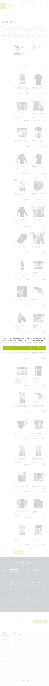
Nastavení (24, 347)
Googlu (41, 340)
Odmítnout (39, 347)
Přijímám (10, 347)
